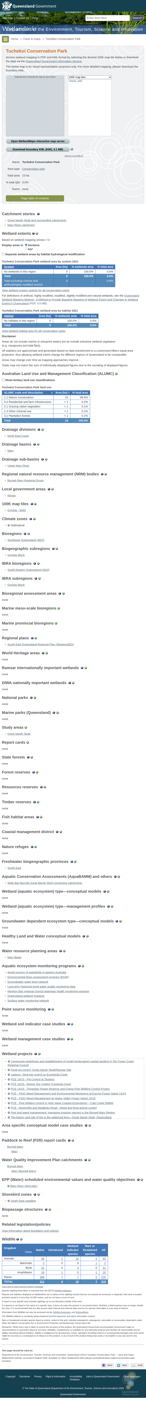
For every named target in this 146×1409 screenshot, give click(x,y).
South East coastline (23, 1209)
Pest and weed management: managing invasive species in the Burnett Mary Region (63, 1120)
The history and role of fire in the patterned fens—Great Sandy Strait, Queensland (61, 1125)
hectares (32, 245)
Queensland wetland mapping (25, 1004)
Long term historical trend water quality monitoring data (41, 994)
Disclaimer (25, 1387)
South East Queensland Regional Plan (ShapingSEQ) (40, 652)
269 (42, 1286)
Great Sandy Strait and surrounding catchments (36, 220)
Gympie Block (16, 563)
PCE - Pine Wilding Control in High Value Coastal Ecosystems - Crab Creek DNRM (62, 1111)
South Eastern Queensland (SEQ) (28, 578)
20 (104, 1282)
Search (137, 18)
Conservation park (33, 168)
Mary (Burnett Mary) (23, 1179)
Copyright (10, 1387)
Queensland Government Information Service (54, 61)
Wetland (82, 1323)
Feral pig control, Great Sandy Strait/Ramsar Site (41, 1078)
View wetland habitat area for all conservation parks (34, 336)
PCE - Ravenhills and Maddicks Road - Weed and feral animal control (54, 1116)
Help (35, 18)
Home (14, 38)
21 (42, 1277)
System (9, 268)
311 (42, 1291)
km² (29, 249)
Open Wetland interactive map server (38, 141)
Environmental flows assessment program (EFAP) (38, 985)
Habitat (8, 320)
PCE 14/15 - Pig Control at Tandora (32, 1087)
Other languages (131, 1387)
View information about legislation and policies (30, 1238)
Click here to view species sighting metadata (22, 1297)
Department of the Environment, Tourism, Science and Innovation (75, 29)
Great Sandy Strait (18, 742)
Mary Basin (14, 965)
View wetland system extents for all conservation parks (35, 293)
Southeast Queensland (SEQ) (25, 548)
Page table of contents (35, 198)
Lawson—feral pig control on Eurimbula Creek (39, 1083)
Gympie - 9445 (75, 81)
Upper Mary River (18, 474)
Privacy (38, 1387)
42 (42, 1268)
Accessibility (76, 1387)
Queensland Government (73, 1405)
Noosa (11, 503)
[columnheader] (27, 399)
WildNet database (63, 1301)
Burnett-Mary (15, 1155)
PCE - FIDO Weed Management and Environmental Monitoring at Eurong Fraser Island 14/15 (68, 1101)
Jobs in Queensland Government (102, 1387)
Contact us (22, 18)
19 (77, 1291)
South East (14, 876)
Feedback (75, 1390)
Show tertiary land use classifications (28, 385)
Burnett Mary (15, 1174)
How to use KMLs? (74, 155)
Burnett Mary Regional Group (25, 488)
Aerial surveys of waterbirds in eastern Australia (36, 980)
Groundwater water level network (27, 990)
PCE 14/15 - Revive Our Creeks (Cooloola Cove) (41, 1092)
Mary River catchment (21, 225)
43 (104, 1268)
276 (103, 1286)
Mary (10, 459)
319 (103, 1291)
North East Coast (18, 444)
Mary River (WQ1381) (23, 1194)
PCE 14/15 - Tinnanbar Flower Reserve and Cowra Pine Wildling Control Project (60, 1097)
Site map (7, 18)
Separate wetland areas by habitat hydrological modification (43, 254)
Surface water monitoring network (28, 1008)
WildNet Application (62, 1323)
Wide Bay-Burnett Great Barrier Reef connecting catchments (44, 891)
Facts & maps (31, 38)
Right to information (56, 1387)
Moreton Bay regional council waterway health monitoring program (48, 999)
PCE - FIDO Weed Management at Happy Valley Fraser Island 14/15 (53, 1106)
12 (77, 1268)
